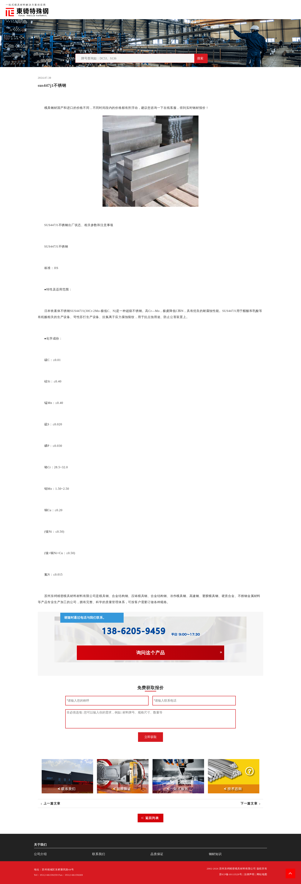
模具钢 (49, 107)
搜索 (200, 58)
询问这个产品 (150, 652)
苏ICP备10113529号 (230, 874)
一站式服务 (268, 9)
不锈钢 (63, 225)
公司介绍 (40, 854)
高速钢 (194, 596)
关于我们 (210, 9)
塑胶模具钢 (210, 596)
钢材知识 (288, 9)
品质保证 (229, 9)
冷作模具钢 (178, 596)
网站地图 (262, 874)
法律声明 (249, 874)
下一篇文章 (249, 803)
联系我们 (248, 9)
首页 (195, 9)
